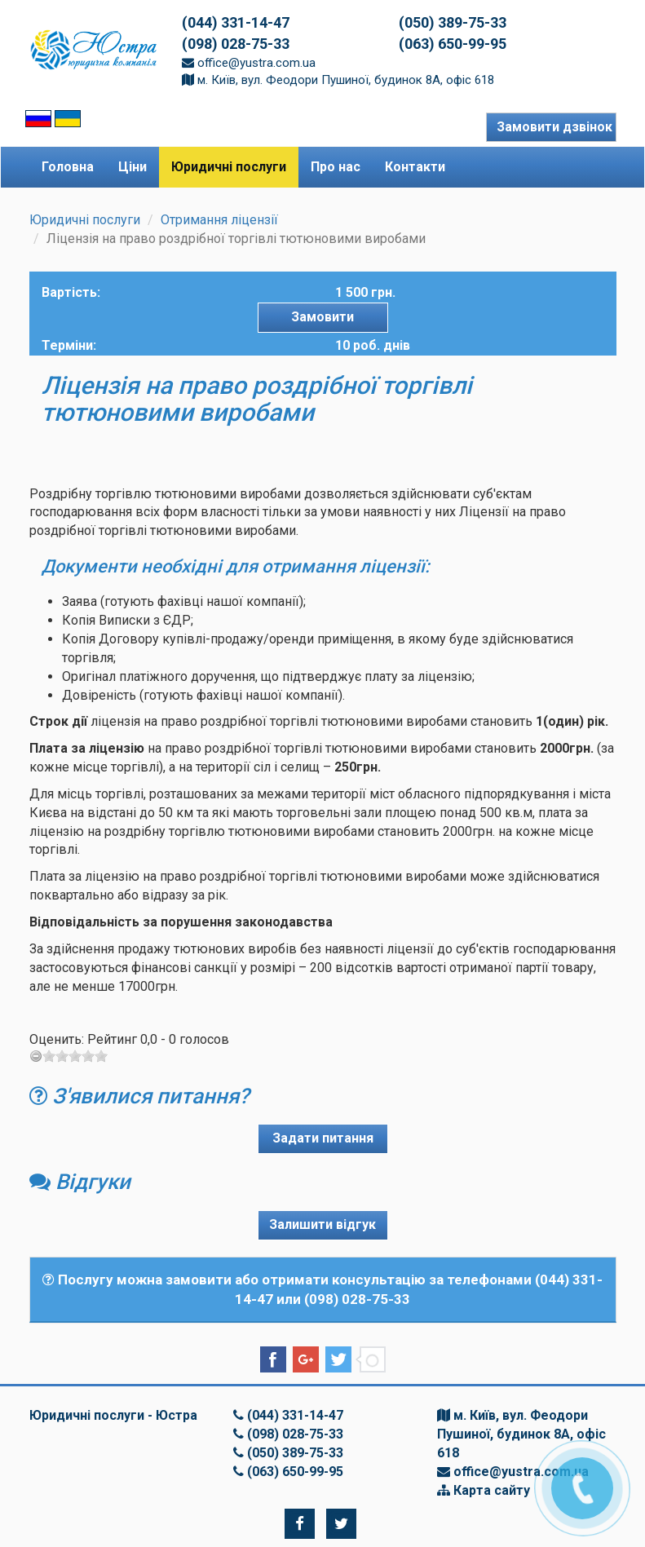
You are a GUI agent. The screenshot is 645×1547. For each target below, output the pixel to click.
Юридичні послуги (84, 220)
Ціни (132, 167)
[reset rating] (35, 1056)
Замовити (322, 317)
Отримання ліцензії (219, 220)
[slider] (75, 1056)
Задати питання (322, 1138)
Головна (68, 167)
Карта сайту (491, 1490)
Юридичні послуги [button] (228, 167)
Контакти (415, 167)
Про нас (335, 167)
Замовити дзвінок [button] (554, 127)
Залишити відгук (322, 1224)
